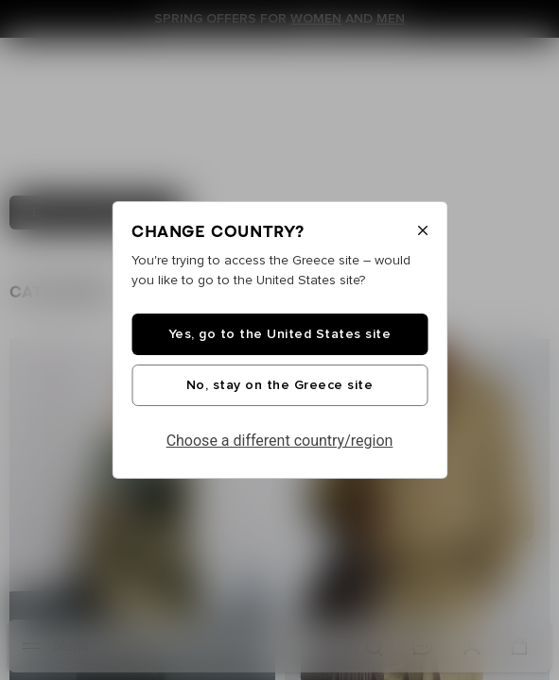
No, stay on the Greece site (280, 385)
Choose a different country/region (279, 441)
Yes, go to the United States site (280, 334)
